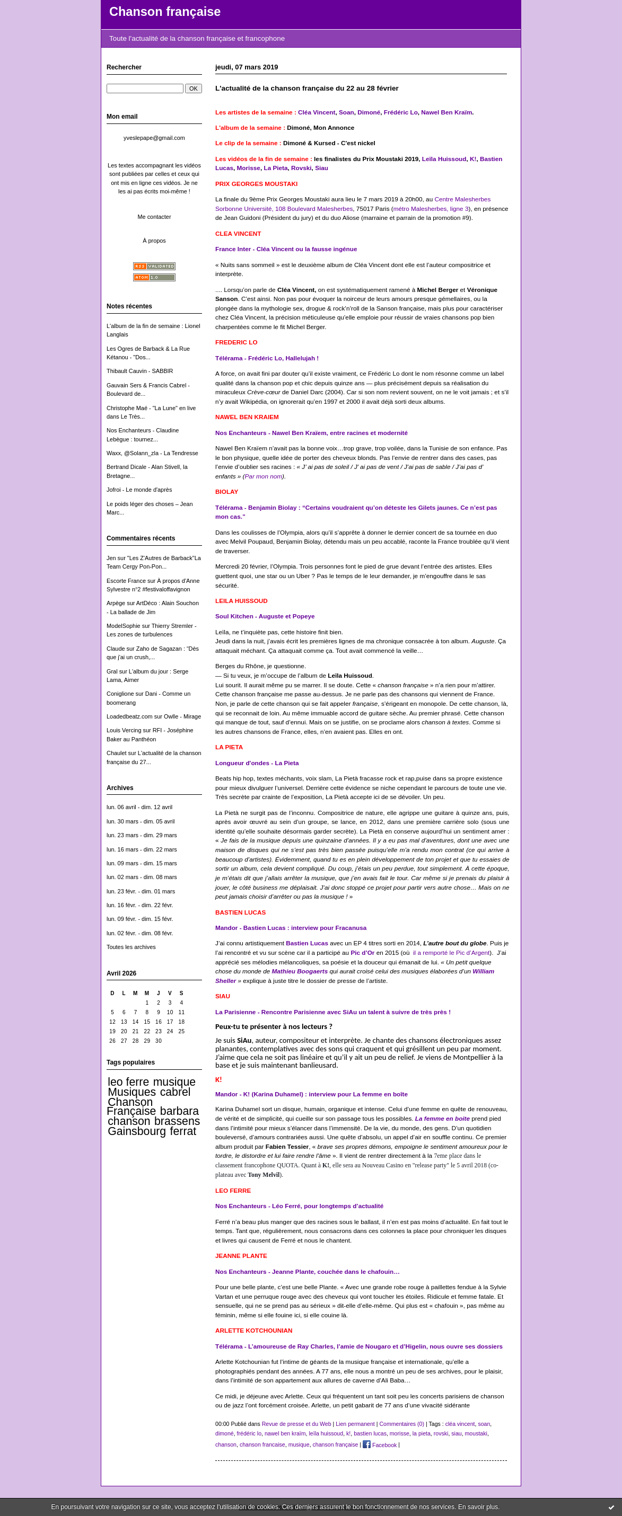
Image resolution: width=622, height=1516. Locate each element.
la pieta (422, 1433)
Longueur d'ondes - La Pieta (257, 762)
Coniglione (120, 693)
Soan (345, 112)
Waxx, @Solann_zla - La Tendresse (152, 453)
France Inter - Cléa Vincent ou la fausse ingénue (286, 248)
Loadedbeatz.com (130, 716)
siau (456, 1433)
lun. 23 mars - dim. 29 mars (142, 835)
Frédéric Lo (401, 112)
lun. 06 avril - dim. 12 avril (139, 807)
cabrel (175, 1092)
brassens (177, 1121)
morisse (399, 1433)
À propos (154, 240)
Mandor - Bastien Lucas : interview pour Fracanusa (290, 927)
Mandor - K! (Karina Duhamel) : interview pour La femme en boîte (311, 1094)
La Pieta (275, 167)
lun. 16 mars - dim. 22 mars (142, 849)
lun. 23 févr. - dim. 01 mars (141, 891)
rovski (441, 1433)
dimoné (224, 1433)
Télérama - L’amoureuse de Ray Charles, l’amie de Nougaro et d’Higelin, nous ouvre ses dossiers (359, 1346)
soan (484, 1424)
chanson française (335, 1445)
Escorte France (126, 581)
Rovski (301, 167)
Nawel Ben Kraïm (446, 112)
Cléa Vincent (316, 112)
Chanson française (165, 12)
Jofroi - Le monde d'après (139, 489)
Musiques (132, 1092)
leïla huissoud (326, 1433)
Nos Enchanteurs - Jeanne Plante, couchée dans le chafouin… (307, 1271)
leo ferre (128, 1082)
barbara (179, 1111)
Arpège (116, 603)
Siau (321, 167)
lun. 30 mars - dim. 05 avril (141, 821)
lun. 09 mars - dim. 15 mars (142, 863)
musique (174, 1082)
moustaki (476, 1433)
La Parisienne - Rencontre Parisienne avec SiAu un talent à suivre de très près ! (333, 1011)
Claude (116, 648)
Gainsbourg (137, 1131)
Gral (112, 671)
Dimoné (368, 112)
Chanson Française (131, 1106)
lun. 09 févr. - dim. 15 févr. (140, 919)
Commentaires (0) (401, 1424)
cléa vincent (460, 1424)
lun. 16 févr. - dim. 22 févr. (140, 905)
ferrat (183, 1131)
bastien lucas (370, 1433)
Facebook (380, 1445)
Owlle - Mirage (182, 716)
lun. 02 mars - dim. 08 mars (142, 877)
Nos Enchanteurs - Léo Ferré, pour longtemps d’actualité (299, 1205)
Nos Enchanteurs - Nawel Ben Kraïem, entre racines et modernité (311, 432)
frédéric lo (249, 1433)
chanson (129, 1121)
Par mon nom (264, 476)
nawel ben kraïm (285, 1433)
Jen (111, 558)
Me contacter (154, 217)
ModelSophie (124, 626)
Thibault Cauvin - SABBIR (140, 371)
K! (473, 158)
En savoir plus (478, 1507)
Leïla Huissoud (444, 158)
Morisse (248, 167)
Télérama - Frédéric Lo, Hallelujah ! (267, 357)
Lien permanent (355, 1424)
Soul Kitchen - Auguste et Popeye (265, 616)
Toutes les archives (131, 947)
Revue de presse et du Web (296, 1424)
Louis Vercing (124, 730)
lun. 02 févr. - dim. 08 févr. (140, 933)
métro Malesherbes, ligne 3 (431, 208)
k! (348, 1433)
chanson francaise (262, 1445)
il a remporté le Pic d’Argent (451, 952)
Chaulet (117, 753)
